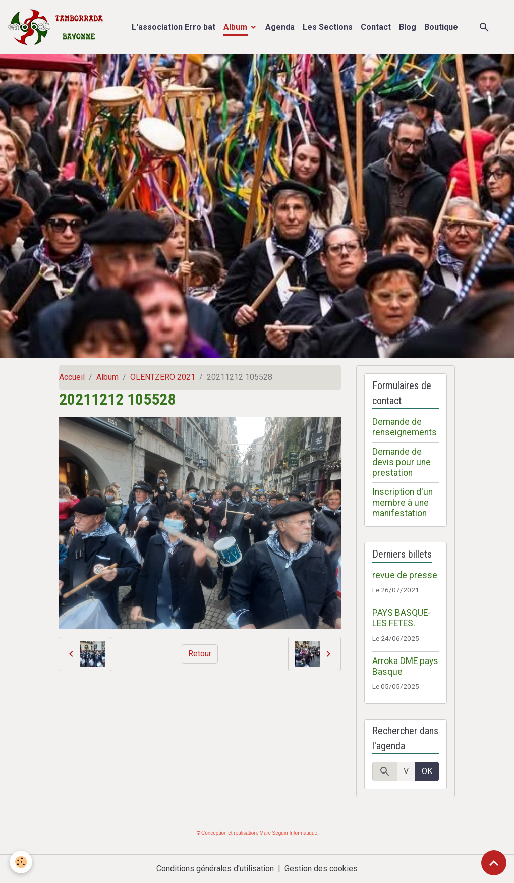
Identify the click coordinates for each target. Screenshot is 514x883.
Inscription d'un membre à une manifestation (402, 502)
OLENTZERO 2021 (162, 377)
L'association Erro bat (173, 27)
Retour (199, 653)
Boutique (441, 27)
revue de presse (404, 575)
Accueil (72, 377)
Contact (376, 27)
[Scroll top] (493, 862)
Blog (407, 27)
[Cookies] (21, 862)
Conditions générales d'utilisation (215, 868)
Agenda (280, 27)
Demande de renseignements (404, 427)
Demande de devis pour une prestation (401, 462)
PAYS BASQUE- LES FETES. (401, 618)
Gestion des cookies (321, 868)
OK (427, 771)
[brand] (57, 27)
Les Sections (328, 27)
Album (236, 27)
